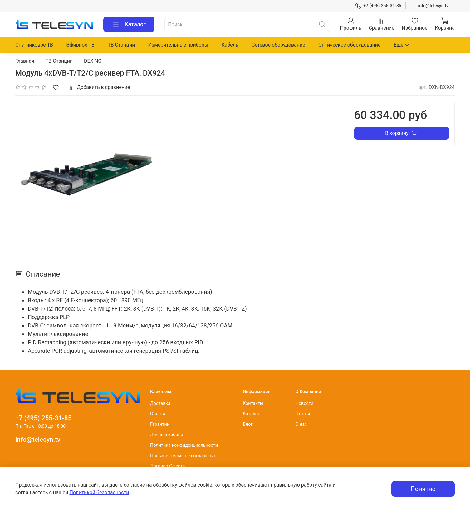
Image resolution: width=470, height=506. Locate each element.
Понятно (423, 489)
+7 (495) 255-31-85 (378, 5)
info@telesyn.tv (433, 5)
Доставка (160, 403)
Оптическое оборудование (349, 45)
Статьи (302, 413)
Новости (304, 403)
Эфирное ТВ (80, 45)
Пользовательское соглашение (183, 456)
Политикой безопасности (99, 492)
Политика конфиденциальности (184, 445)
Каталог (129, 24)
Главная (24, 61)
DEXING (92, 61)
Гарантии (159, 424)
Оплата (157, 413)
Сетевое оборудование (278, 45)
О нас (301, 424)
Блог (248, 424)
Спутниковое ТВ (34, 45)
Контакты (253, 403)
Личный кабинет (167, 434)
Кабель (229, 45)
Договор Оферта (167, 466)
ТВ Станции (121, 45)
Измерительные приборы (178, 45)
